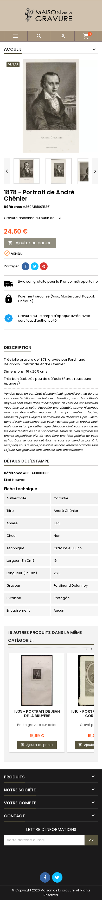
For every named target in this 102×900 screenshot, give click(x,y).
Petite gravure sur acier (37, 724)
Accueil (13, 49)
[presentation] (43, 858)
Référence (13, 206)
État (7, 480)
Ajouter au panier (29, 243)
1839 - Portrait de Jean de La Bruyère (37, 713)
